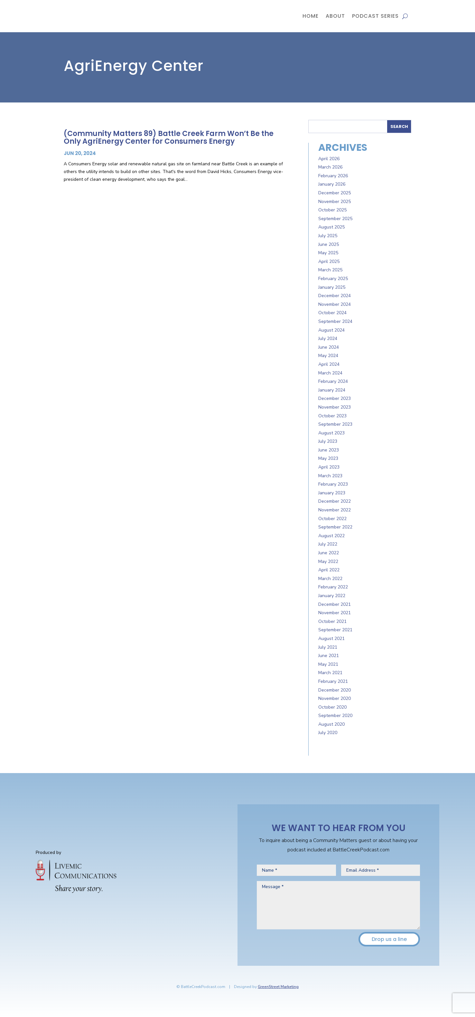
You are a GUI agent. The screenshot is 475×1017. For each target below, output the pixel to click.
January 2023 (331, 493)
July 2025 (327, 236)
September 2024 (335, 321)
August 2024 (331, 330)
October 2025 (332, 210)
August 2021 (331, 638)
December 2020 (334, 690)
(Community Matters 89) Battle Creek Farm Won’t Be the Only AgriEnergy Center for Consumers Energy (169, 137)
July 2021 (327, 647)
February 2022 (333, 587)
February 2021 (333, 681)
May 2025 (328, 253)
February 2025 (333, 279)
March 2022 (330, 579)
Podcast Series (375, 16)
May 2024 (328, 356)
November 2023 (334, 407)
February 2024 (333, 381)
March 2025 (330, 270)
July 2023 (327, 441)
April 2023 (329, 467)
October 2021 (332, 621)
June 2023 (328, 450)
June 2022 (328, 553)
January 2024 (331, 390)
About (335, 16)
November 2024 (334, 304)
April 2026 (329, 159)
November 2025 (334, 202)
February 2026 (333, 176)
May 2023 (328, 458)
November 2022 (334, 510)
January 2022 (331, 596)
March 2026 (330, 167)
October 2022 (332, 519)
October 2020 (332, 707)
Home (311, 16)
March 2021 (330, 673)
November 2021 (334, 613)
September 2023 (335, 424)
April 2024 (329, 364)
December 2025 (334, 193)
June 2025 (328, 244)
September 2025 (335, 219)
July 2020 (327, 733)
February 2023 (333, 484)
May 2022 (328, 561)
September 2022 (335, 527)
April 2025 (329, 261)
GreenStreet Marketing (278, 986)
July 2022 (327, 544)
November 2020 (334, 698)
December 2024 (334, 296)
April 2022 (329, 570)
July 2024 (327, 338)
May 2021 (328, 664)
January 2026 (331, 184)
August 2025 (331, 227)
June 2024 (328, 347)
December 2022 (334, 501)
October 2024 (332, 313)
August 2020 (331, 724)
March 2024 (330, 373)
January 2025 (331, 287)
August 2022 (331, 536)
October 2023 (332, 416)
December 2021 (334, 604)
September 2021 (335, 630)
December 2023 (334, 398)
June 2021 (328, 656)
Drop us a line (389, 939)
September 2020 (335, 715)
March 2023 (330, 476)
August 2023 (331, 433)
